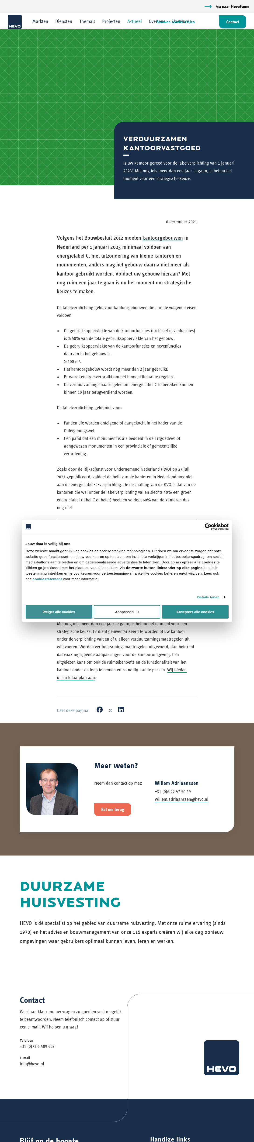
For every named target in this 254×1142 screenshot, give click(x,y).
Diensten (64, 21)
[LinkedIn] (121, 626)
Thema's (88, 21)
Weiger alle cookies (59, 612)
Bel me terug (112, 725)
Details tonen (208, 597)
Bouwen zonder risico (175, 22)
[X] (110, 626)
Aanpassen (127, 612)
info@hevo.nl (32, 1037)
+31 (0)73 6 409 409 (37, 1019)
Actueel (135, 21)
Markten (41, 21)
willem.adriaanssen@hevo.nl (181, 715)
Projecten (112, 21)
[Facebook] (100, 626)
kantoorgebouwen (163, 238)
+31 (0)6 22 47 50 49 (173, 707)
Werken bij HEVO (165, 1124)
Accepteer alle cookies (195, 612)
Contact (232, 22)
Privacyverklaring (166, 1133)
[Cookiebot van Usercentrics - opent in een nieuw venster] (208, 526)
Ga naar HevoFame (232, 6)
